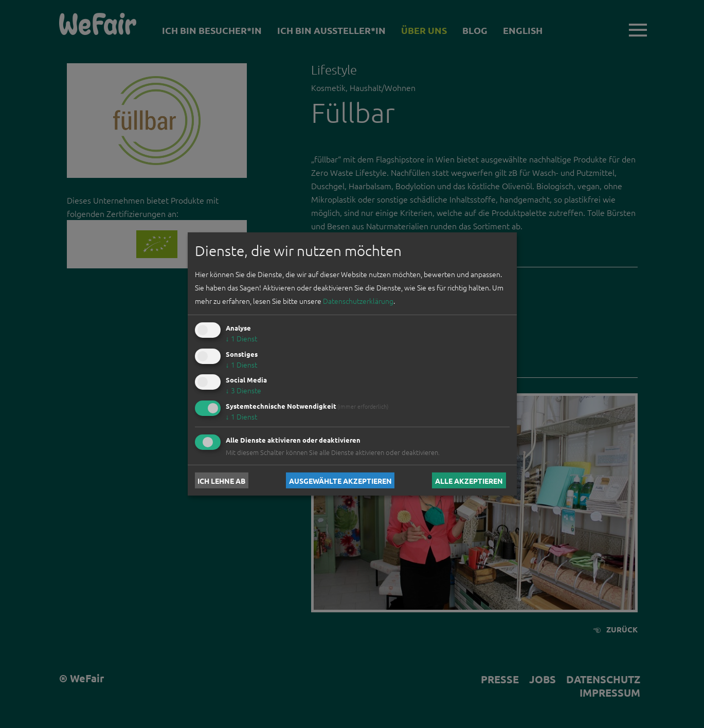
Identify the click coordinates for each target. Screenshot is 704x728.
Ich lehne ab (221, 480)
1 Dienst (241, 338)
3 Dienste (243, 390)
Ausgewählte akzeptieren (340, 480)
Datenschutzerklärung (358, 301)
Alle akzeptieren (469, 480)
